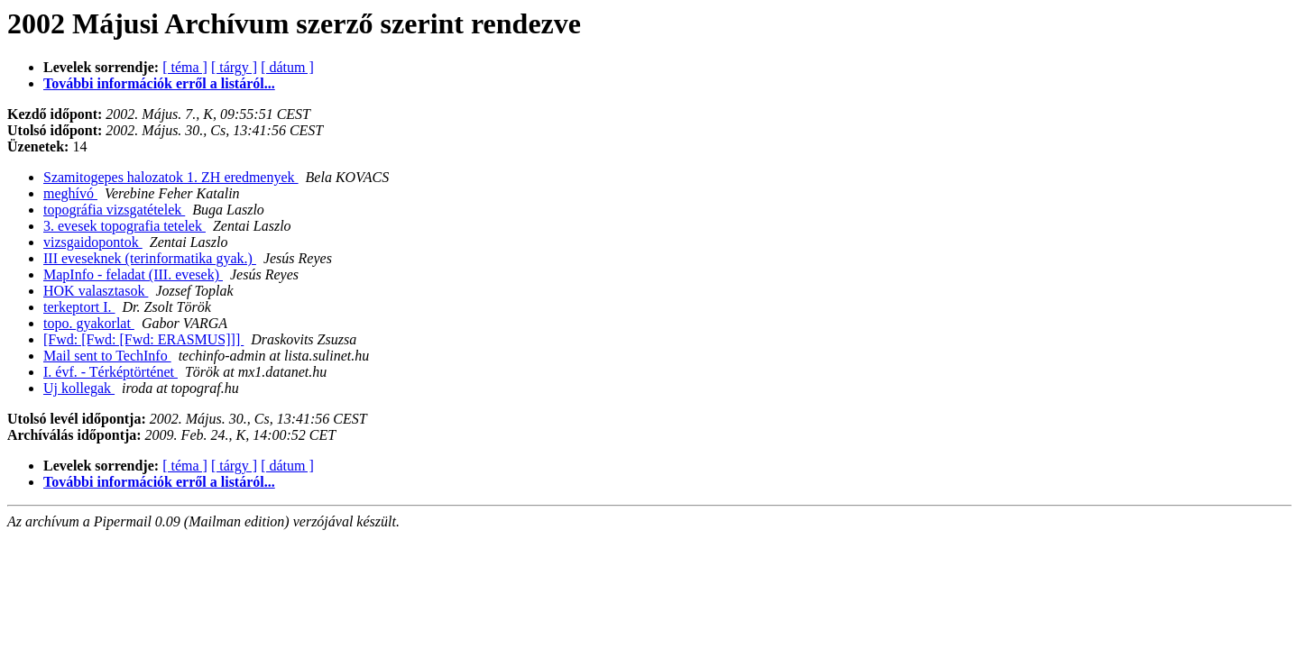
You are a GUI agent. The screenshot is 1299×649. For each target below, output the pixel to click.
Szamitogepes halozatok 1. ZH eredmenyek (171, 177)
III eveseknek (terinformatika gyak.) (149, 258)
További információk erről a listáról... (159, 83)
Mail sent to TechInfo (107, 355)
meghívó (70, 193)
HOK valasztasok (95, 290)
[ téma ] (184, 67)
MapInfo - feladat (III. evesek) (133, 274)
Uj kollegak (79, 388)
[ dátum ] (287, 67)
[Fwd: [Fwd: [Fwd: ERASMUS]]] (143, 339)
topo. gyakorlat (88, 323)
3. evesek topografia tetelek (124, 225)
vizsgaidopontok (93, 242)
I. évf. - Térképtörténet (110, 371)
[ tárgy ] (234, 67)
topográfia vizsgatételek (114, 209)
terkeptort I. (79, 307)
